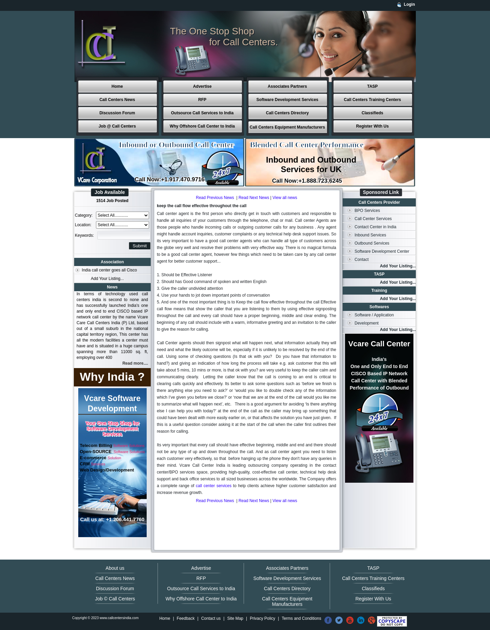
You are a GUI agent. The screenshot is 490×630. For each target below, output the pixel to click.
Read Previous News (215, 197)
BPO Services (367, 210)
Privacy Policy (262, 618)
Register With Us (372, 126)
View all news (285, 197)
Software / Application (374, 315)
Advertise (202, 86)
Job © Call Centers (115, 598)
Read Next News (254, 197)
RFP (202, 99)
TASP (372, 86)
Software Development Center (382, 251)
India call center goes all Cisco (109, 270)
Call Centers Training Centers (372, 99)
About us (114, 568)
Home (117, 86)
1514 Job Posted (112, 200)
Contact (362, 259)
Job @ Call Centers (117, 126)
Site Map (235, 618)
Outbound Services (372, 243)
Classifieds (372, 113)
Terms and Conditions (301, 618)
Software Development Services (287, 99)
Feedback (186, 618)
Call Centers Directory (287, 113)
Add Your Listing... (107, 278)
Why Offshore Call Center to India (202, 126)
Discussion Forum (117, 113)
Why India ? (112, 376)
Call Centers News (117, 99)
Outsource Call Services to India (202, 113)
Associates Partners (287, 86)
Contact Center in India (375, 227)
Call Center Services (373, 218)
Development (367, 323)
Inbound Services (370, 235)
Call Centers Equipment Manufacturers (287, 127)
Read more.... (135, 363)
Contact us (210, 618)
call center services (214, 485)
